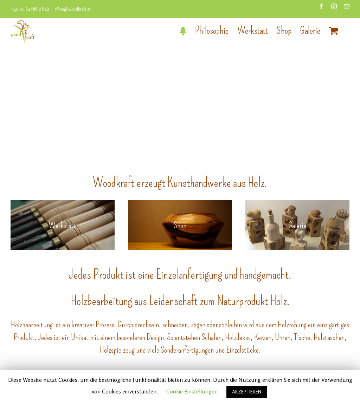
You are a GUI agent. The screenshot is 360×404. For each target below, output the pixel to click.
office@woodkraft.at (72, 9)
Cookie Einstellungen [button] (192, 391)
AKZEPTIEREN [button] (246, 391)
